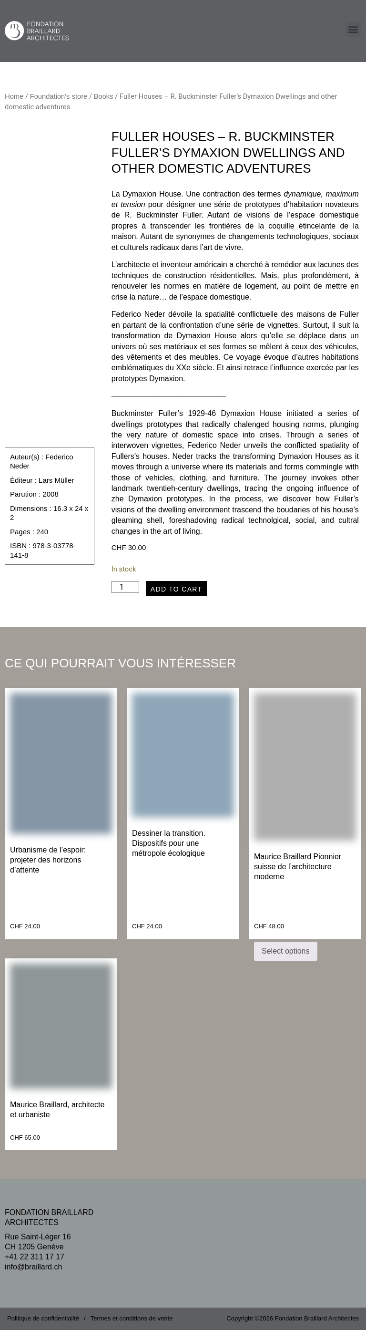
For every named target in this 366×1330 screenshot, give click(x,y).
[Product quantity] (125, 587)
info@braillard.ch (33, 1267)
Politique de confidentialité (43, 1318)
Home (14, 96)
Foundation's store (59, 96)
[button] (353, 29)
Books (103, 96)
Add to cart (176, 589)
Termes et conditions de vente (132, 1318)
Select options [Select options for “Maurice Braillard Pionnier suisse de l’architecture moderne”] (286, 951)
